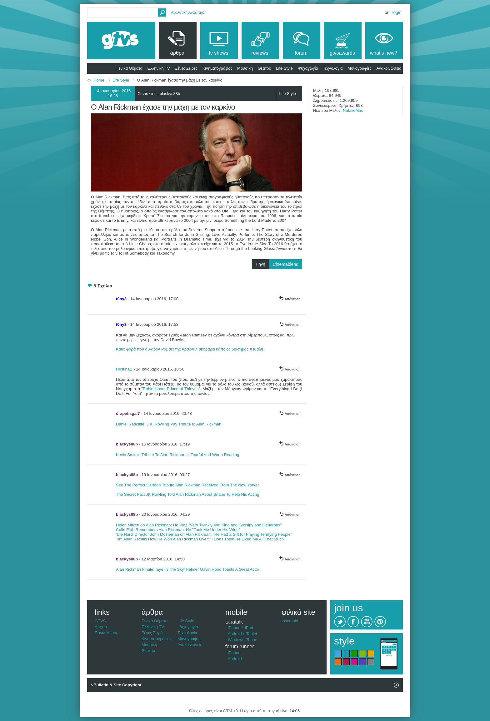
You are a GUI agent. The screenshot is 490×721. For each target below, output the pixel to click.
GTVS (100, 621)
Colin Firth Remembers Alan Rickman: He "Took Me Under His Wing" (178, 529)
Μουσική (245, 68)
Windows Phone (242, 639)
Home (98, 80)
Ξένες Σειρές (186, 68)
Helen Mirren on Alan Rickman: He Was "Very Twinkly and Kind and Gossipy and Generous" (199, 525)
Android (235, 633)
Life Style (284, 68)
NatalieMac (353, 110)
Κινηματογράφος (217, 68)
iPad (249, 627)
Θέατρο (264, 68)
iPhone (234, 627)
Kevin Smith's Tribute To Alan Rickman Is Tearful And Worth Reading (177, 454)
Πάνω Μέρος (106, 632)
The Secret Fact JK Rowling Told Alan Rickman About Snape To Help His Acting (187, 494)
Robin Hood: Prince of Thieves (171, 388)
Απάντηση (289, 299)
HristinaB (124, 369)
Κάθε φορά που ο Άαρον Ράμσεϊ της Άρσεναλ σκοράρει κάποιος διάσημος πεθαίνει (190, 349)
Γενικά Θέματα (129, 68)
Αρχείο (101, 626)
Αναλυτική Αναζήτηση (189, 12)
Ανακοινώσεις (388, 68)
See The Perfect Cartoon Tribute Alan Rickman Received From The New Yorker (187, 485)
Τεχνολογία (333, 68)
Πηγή (279, 264)
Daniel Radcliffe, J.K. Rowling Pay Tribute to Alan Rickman (168, 424)
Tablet (251, 633)
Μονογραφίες (360, 68)
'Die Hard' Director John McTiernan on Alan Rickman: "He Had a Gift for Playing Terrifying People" (204, 534)
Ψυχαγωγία (308, 68)
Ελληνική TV (159, 68)
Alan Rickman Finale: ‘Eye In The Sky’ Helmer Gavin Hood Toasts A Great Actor (187, 569)
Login (397, 12)
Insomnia (290, 621)
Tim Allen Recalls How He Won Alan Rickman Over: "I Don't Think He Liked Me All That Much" (200, 539)
